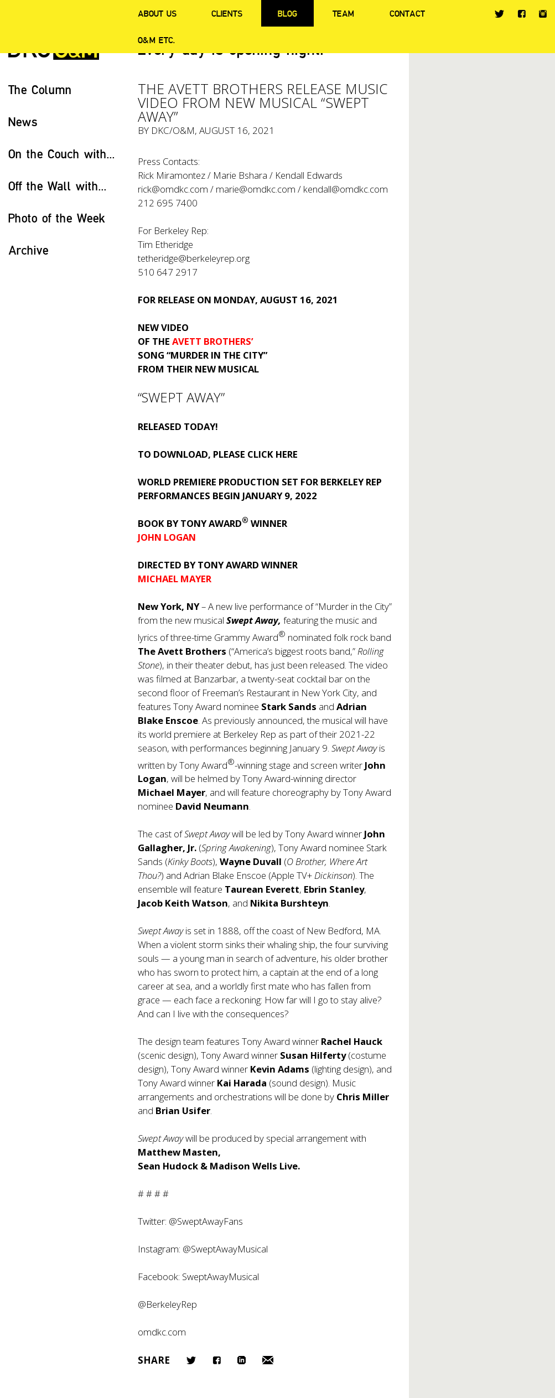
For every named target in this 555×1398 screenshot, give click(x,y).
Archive (28, 249)
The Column (40, 89)
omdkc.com (162, 1331)
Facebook (521, 13)
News (23, 121)
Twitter (499, 14)
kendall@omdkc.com (345, 189)
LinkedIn (241, 1360)
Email (267, 1360)
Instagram (543, 14)
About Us (157, 13)
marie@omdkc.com (255, 189)
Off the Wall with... (57, 185)
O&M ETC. (156, 39)
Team (343, 13)
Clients (226, 13)
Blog (287, 13)
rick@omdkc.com (173, 189)
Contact (407, 13)
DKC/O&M (173, 130)
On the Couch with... (61, 153)
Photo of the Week (56, 217)
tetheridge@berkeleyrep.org (194, 258)
